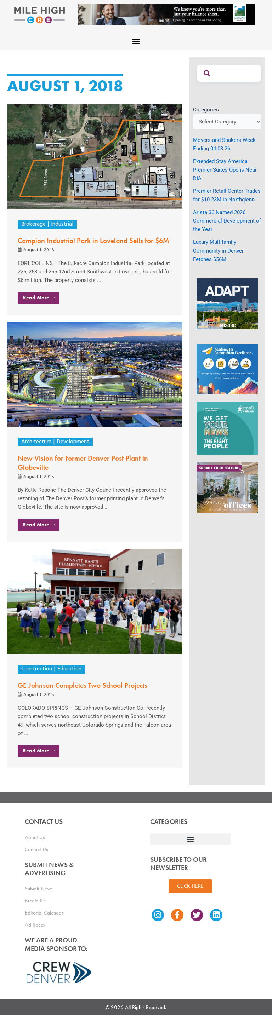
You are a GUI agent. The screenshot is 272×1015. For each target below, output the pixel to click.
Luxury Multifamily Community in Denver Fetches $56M (218, 250)
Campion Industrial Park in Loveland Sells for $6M (93, 240)
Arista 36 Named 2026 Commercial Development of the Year (227, 220)
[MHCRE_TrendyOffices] (227, 487)
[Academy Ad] (227, 368)
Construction (36, 669)
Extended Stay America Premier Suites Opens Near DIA (225, 169)
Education (69, 669)
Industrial (62, 224)
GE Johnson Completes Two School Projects (82, 685)
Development (73, 442)
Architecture (36, 442)
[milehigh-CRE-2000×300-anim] (166, 14)
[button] (136, 41)
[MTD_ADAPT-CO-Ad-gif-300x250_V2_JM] (227, 303)
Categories (206, 109)
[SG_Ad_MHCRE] (227, 428)
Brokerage (33, 224)
